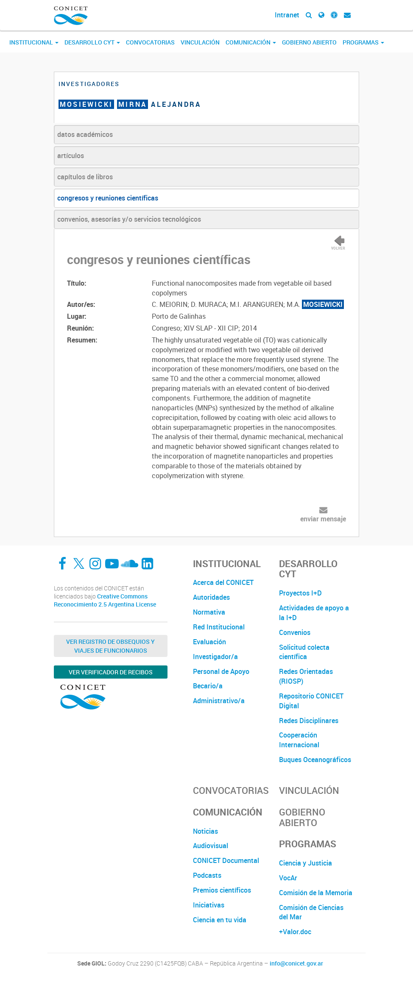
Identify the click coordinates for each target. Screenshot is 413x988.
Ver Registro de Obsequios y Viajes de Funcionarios (110, 645)
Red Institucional (219, 627)
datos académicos (85, 134)
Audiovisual (210, 845)
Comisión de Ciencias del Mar (311, 912)
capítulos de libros (85, 176)
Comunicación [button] (251, 42)
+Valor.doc (295, 931)
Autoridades (211, 597)
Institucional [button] (34, 42)
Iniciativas (208, 905)
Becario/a (208, 685)
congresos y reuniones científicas (107, 198)
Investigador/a (215, 656)
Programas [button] (363, 42)
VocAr (288, 877)
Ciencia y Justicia (305, 863)
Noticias (205, 831)
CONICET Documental (226, 860)
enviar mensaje (323, 518)
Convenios (294, 632)
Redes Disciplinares (308, 720)
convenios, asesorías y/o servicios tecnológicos (129, 219)
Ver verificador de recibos (111, 672)
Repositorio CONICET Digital (311, 700)
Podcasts (207, 875)
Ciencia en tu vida (219, 919)
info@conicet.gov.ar (296, 963)
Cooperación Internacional (299, 739)
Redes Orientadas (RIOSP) (306, 676)
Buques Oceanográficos (315, 759)
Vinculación (200, 42)
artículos (70, 155)
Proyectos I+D (300, 593)
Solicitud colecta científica (304, 652)
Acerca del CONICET (223, 582)
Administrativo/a (219, 700)
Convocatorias (150, 42)
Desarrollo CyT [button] (92, 42)
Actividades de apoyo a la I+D (314, 612)
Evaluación (209, 641)
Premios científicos (222, 890)
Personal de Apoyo (221, 671)
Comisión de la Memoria (315, 892)
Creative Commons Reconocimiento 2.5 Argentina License (105, 600)
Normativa (209, 612)
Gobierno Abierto (309, 42)
